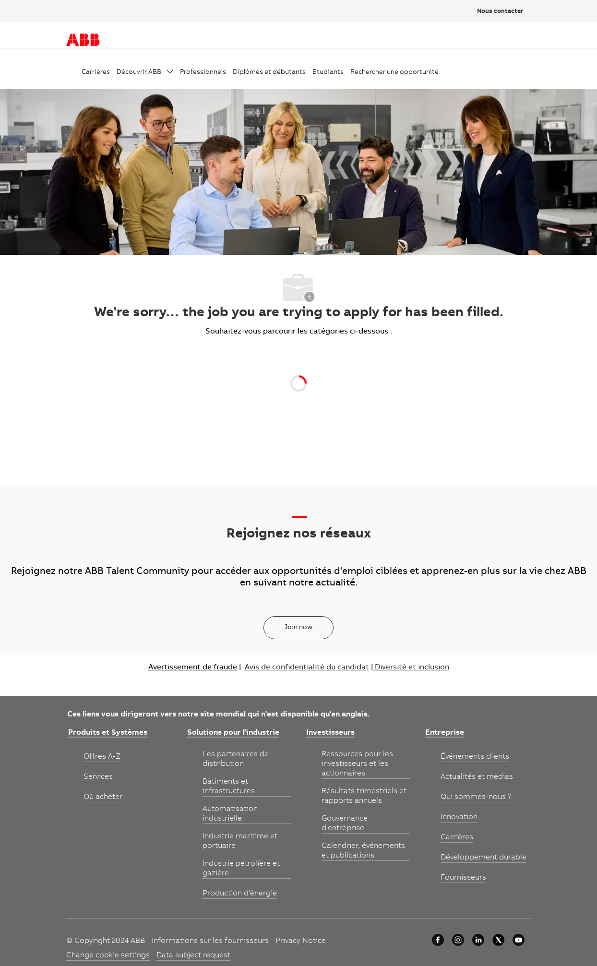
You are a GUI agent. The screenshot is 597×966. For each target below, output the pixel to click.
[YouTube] (519, 940)
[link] (96, 72)
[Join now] (298, 627)
